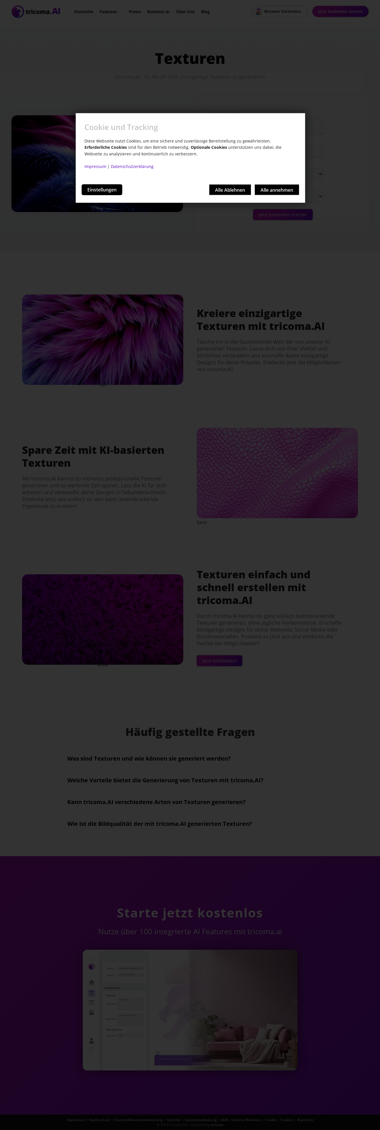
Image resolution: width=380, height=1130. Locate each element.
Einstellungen (102, 190)
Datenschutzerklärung (132, 166)
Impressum (95, 166)
